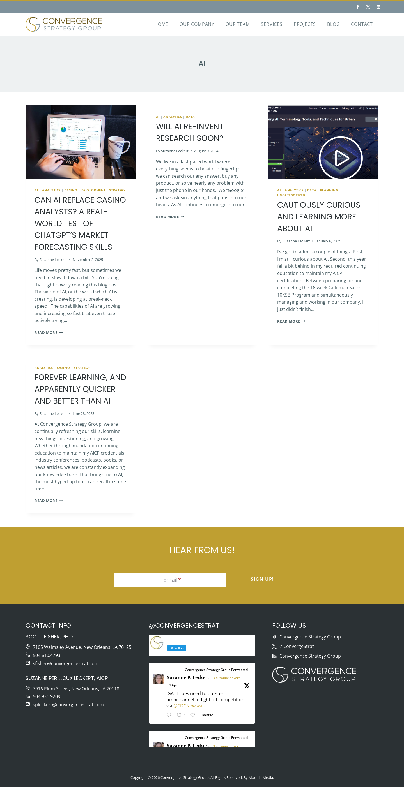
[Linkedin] (378, 7)
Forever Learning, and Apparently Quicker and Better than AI (80, 389)
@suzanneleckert (226, 677)
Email (172, 580)
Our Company (197, 24)
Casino (71, 190)
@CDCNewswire (190, 706)
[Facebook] (357, 7)
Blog (333, 24)
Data (190, 117)
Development (93, 190)
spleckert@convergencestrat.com (68, 705)
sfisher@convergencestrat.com (66, 663)
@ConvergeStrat (296, 646)
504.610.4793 (46, 655)
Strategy (117, 190)
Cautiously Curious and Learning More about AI (319, 217)
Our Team (238, 24)
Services (271, 24)
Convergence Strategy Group (310, 637)
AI (36, 190)
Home (161, 24)
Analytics (51, 190)
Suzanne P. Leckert (188, 677)
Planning (329, 190)
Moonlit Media (261, 777)
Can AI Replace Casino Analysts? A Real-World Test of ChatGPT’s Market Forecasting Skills (80, 224)
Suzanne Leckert (53, 259)
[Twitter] (368, 7)
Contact (362, 24)
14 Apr (172, 685)
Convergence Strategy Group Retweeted (216, 669)
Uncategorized (291, 195)
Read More (49, 332)
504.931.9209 (46, 696)
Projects (305, 24)
